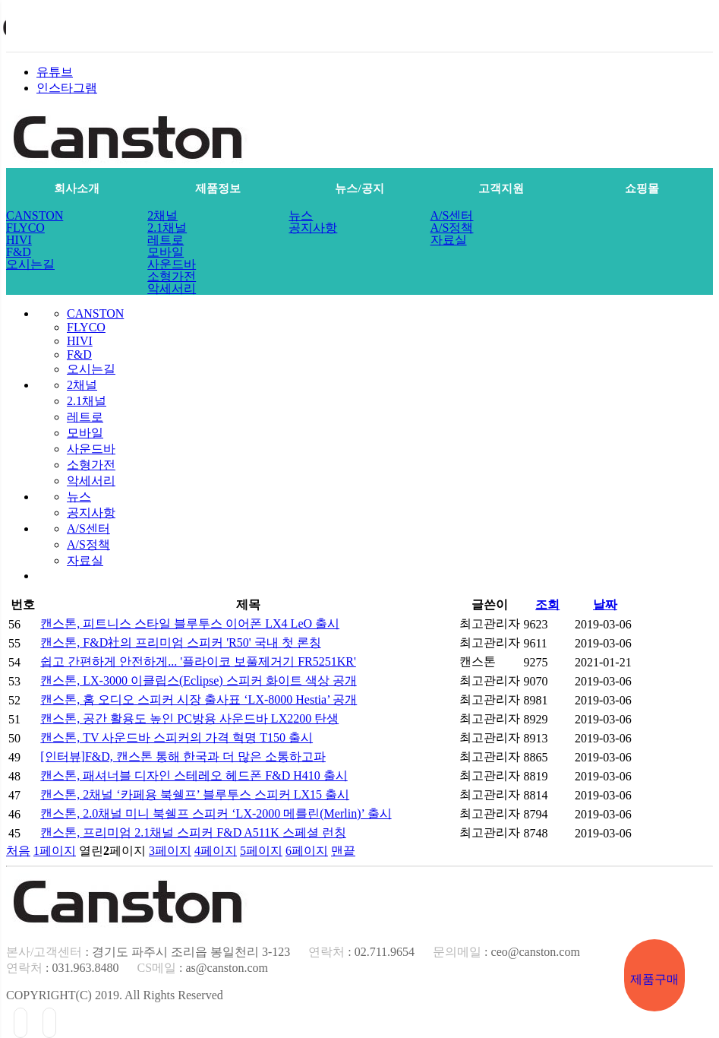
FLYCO (25, 228)
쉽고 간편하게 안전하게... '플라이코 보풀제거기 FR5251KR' (198, 661)
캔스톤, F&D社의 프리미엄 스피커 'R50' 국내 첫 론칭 (180, 642)
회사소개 (76, 188)
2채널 (162, 216)
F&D (18, 252)
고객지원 (501, 188)
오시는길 (30, 264)
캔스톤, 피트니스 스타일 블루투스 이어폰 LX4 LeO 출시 (189, 623)
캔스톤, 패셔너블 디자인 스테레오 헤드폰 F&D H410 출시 (193, 775)
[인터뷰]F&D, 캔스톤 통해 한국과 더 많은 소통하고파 (183, 756)
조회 (547, 604)
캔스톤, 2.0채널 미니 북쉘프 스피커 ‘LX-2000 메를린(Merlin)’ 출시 (215, 813)
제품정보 (218, 188)
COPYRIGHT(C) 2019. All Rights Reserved (114, 995)
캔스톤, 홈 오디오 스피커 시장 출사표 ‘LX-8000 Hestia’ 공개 (198, 699)
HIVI (19, 240)
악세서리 (171, 289)
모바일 (165, 252)
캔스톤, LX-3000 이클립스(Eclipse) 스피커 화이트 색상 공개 (198, 680)
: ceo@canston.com (506, 951)
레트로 (165, 240)
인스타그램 (66, 87)
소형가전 (171, 277)
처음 (18, 850)
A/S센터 (452, 216)
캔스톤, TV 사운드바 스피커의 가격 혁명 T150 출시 (176, 737)
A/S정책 (452, 228)
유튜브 (54, 71)
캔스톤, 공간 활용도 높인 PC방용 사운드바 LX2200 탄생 (189, 718)
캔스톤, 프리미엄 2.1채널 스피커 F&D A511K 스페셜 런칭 (193, 832)
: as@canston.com (202, 967)
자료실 (448, 240)
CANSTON (34, 216)
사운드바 (171, 264)
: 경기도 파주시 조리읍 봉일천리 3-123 (148, 951)
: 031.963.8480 (62, 967)
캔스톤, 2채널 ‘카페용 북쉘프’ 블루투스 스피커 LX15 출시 (194, 794)
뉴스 (301, 216)
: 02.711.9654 (361, 951)
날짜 (605, 604)
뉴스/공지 (359, 188)
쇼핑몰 (642, 188)
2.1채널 (167, 228)
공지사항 (313, 228)
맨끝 (343, 850)
